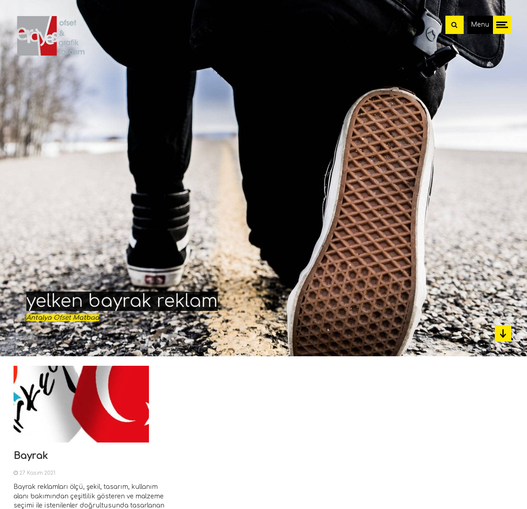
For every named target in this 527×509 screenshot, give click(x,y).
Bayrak (31, 456)
